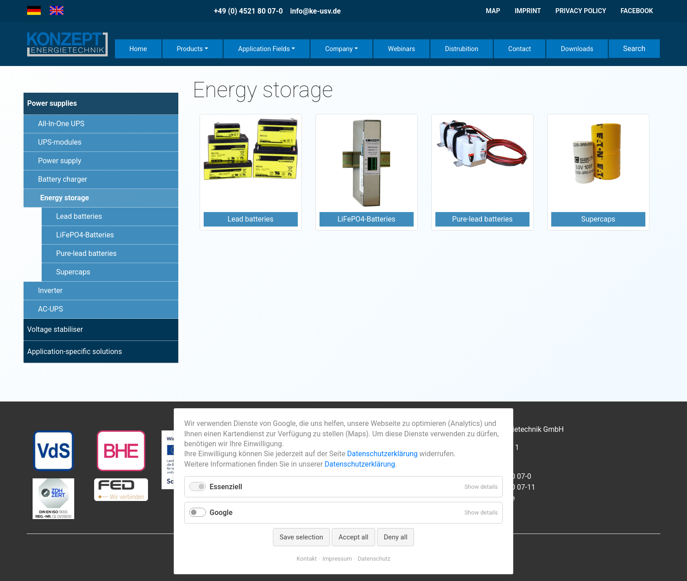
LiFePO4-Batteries (85, 235)
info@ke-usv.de (315, 11)
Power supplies (52, 103)
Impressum (337, 558)
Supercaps (73, 272)
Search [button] (634, 48)
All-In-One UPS (61, 123)
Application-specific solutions (74, 351)
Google (221, 512)
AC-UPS (50, 309)
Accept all (353, 537)
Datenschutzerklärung (382, 453)
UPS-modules (59, 142)
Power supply (59, 160)
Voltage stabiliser (55, 329)
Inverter (50, 290)
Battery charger (62, 179)
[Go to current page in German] (34, 11)
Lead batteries (79, 216)
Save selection (301, 537)
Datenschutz (374, 558)
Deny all (395, 537)
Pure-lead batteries (86, 253)
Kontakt (306, 558)
